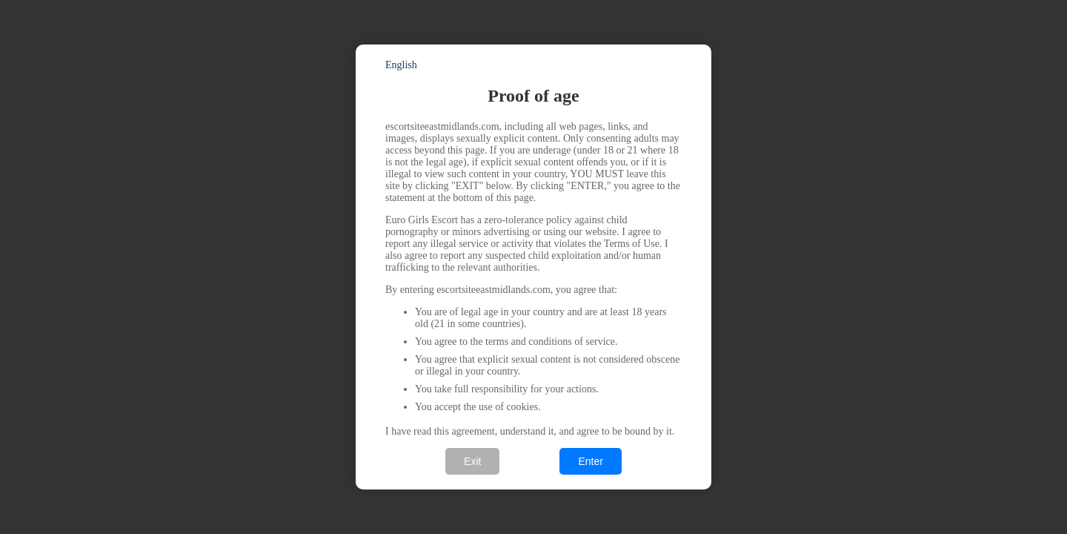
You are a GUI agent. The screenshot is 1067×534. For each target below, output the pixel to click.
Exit (472, 461)
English (401, 64)
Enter (590, 461)
